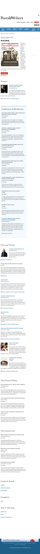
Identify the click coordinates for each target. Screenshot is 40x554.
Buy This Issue (3, 75)
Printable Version (1, 40)
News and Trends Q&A (7, 259)
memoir (4, 98)
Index (2, 501)
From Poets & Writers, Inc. (6, 517)
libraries (11, 308)
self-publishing (17, 339)
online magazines (14, 291)
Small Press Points (5, 312)
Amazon (11, 339)
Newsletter (23, 22)
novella (9, 324)
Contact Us (17, 544)
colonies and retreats (8, 233)
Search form (38, 15)
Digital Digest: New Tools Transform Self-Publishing (12, 328)
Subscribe (36, 22)
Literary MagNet (4, 279)
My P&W (27, 22)
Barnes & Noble (6, 339)
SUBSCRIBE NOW (4, 73)
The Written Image (14, 371)
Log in (31, 22)
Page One (5, 275)
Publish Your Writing (3, 29)
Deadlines (3, 485)
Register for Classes (20, 29)
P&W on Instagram (38, 25)
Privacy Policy (22, 544)
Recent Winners (4, 490)
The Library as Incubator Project (8, 295)
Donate (18, 22)
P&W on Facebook (35, 25)
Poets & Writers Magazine (33, 29)
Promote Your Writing (8, 29)
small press (5, 324)
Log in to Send (3, 40)
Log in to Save (5, 40)
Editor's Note (3, 511)
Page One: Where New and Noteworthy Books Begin (12, 263)
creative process (6, 308)
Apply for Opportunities (26, 29)
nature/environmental (14, 98)
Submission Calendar (5, 487)
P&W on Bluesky (37, 25)
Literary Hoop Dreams (14, 342)
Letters (2, 514)
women (8, 98)
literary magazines (6, 291)
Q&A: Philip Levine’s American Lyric (16, 248)
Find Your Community (15, 29)
